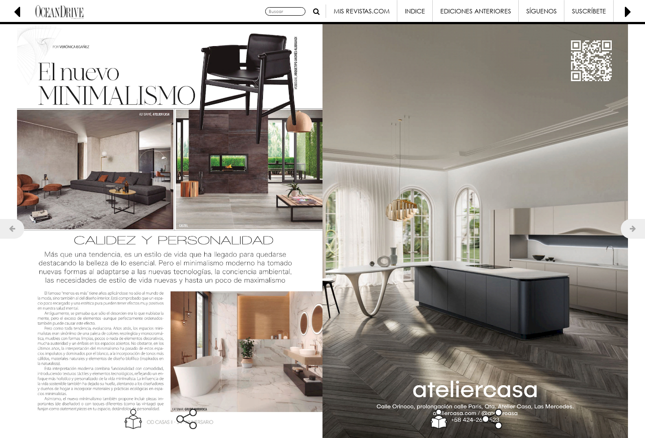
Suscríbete (589, 11)
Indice (415, 11)
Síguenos (541, 11)
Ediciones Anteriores (475, 11)
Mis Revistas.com (362, 11)
